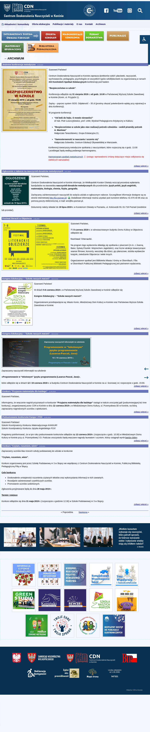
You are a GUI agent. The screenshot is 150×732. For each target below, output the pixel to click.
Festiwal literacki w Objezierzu (17, 218)
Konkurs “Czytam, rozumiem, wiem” (20, 446)
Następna (83, 512)
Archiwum (101, 24)
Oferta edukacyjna (41, 24)
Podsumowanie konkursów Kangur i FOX (22, 417)
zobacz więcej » (141, 166)
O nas (79, 24)
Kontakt (89, 24)
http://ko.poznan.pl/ (58, 198)
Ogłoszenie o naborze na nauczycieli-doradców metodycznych (33, 171)
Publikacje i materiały (63, 24)
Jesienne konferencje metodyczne (19, 64)
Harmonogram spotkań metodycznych (65, 157)
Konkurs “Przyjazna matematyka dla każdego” (25, 391)
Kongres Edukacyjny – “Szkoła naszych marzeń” (26, 278)
